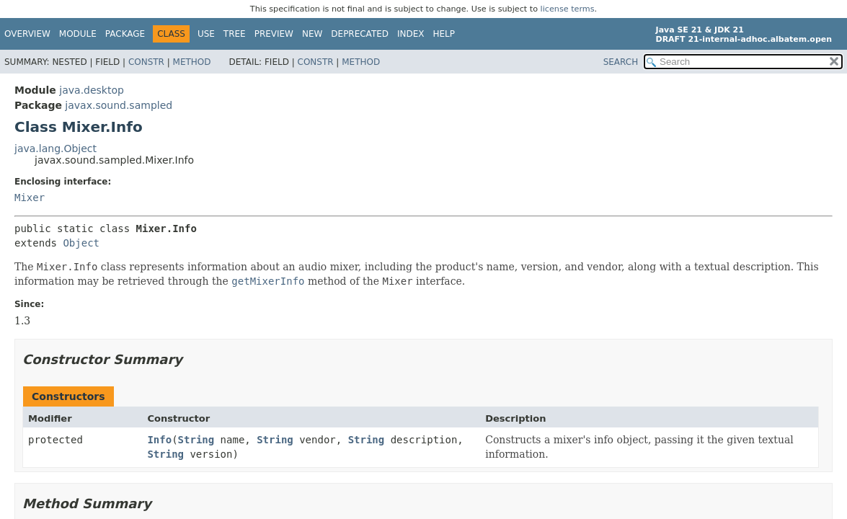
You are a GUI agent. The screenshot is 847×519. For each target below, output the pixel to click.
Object (81, 243)
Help (444, 34)
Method (192, 62)
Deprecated (360, 34)
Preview (273, 34)
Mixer (29, 197)
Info (159, 439)
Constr (146, 62)
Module (78, 34)
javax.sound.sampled (118, 105)
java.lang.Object (55, 148)
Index (411, 34)
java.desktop (91, 90)
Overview (27, 34)
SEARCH (621, 62)
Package (125, 34)
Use (206, 34)
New (312, 34)
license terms (568, 9)
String (196, 439)
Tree (234, 34)
